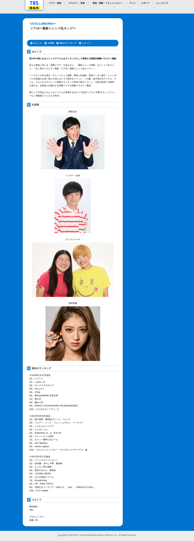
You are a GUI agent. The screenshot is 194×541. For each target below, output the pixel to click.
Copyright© (63, 535)
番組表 (34, 8)
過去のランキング (68, 43)
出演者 (51, 43)
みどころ (37, 43)
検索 (55, 8)
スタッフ (86, 43)
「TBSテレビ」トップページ (34, 3)
